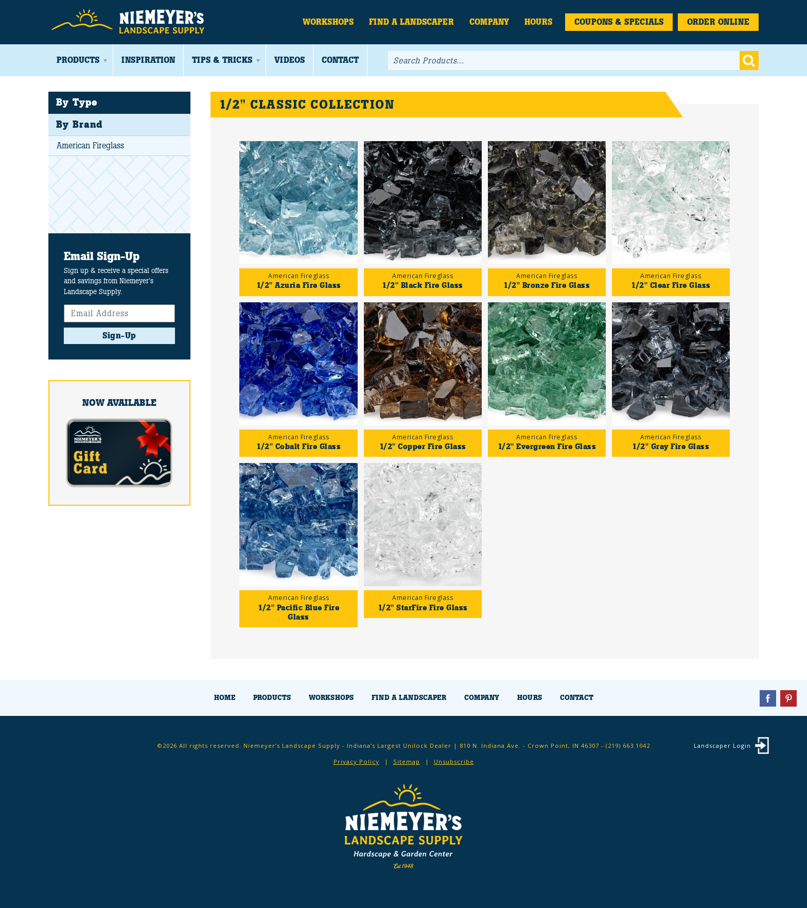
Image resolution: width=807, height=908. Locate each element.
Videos (289, 60)
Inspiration (148, 60)
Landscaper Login (722, 745)
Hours (538, 22)
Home (224, 697)
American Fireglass (90, 145)
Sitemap (406, 761)
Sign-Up (119, 335)
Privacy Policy (356, 761)
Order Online (718, 22)
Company (489, 22)
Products (78, 60)
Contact (340, 60)
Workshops (328, 22)
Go (749, 60)
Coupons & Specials (618, 22)
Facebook (768, 698)
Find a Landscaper (411, 22)
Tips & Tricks (222, 60)
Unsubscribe (454, 761)
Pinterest (788, 698)
